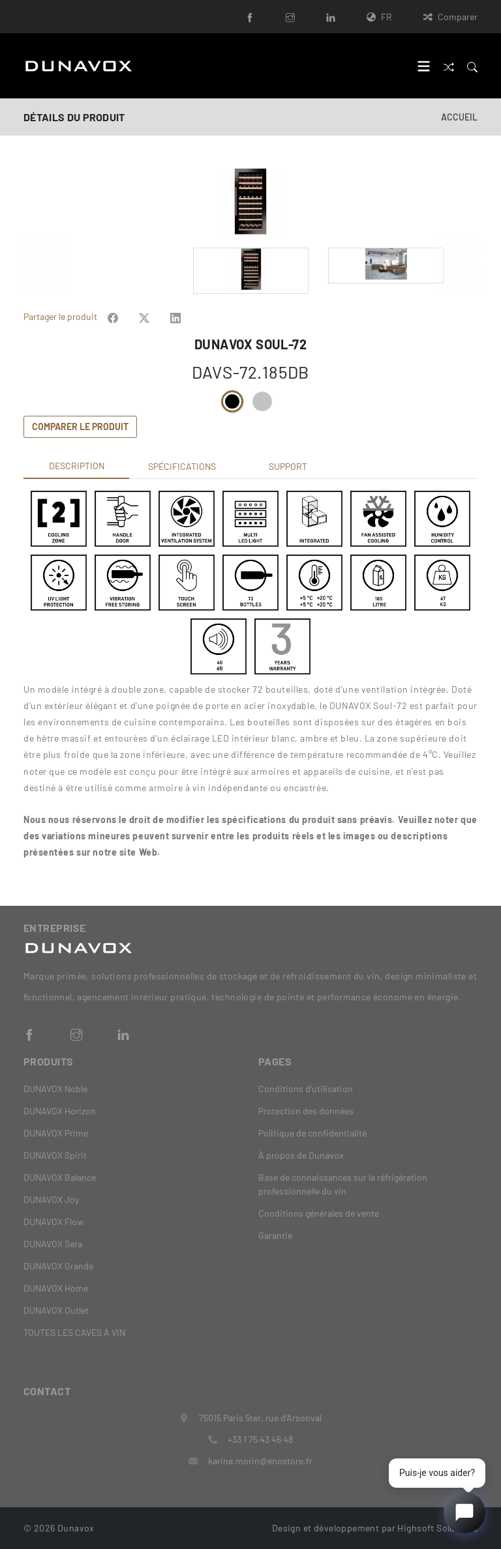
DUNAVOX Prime (55, 1132)
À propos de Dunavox (301, 1155)
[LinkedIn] (330, 16)
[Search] (472, 65)
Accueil (459, 117)
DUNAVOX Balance (59, 1177)
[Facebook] (249, 16)
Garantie (275, 1235)
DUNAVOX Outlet (56, 1310)
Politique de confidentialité (312, 1132)
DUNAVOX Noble (55, 1088)
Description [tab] (76, 465)
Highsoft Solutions (437, 1527)
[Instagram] (290, 16)
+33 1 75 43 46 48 (260, 1439)
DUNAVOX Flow (53, 1221)
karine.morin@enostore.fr (260, 1460)
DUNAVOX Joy (51, 1199)
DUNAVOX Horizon (59, 1110)
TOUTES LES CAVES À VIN (74, 1332)
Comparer (450, 16)
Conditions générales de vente (318, 1213)
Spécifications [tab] (182, 466)
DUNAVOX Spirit (55, 1155)
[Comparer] (449, 65)
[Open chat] (464, 1512)
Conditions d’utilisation (305, 1088)
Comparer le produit (80, 426)
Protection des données (306, 1110)
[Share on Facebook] (113, 316)
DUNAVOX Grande (58, 1265)
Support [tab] (288, 466)
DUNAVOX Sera (52, 1243)
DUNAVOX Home (55, 1288)
